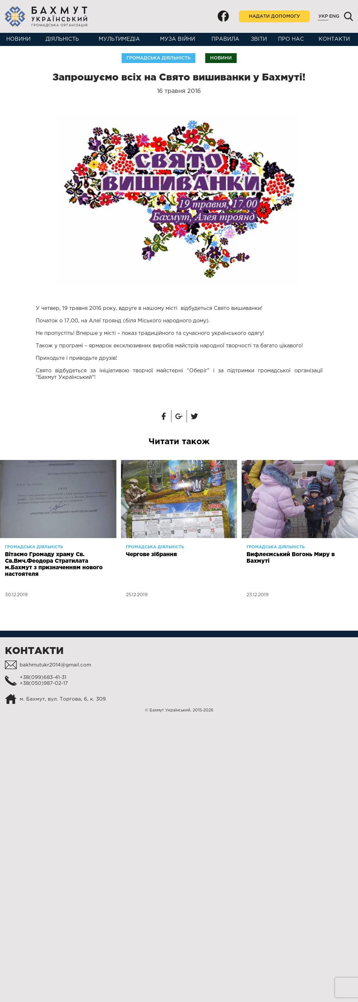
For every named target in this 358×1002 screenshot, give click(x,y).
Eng (334, 16)
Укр (323, 16)
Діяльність (62, 39)
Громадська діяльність (158, 58)
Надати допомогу (274, 16)
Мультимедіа (119, 39)
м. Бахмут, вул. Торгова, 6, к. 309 (63, 699)
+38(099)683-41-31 (43, 677)
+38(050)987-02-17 (44, 683)
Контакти (334, 39)
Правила (225, 39)
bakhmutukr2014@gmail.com (55, 665)
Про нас (291, 39)
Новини (18, 39)
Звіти (259, 39)
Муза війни (177, 39)
